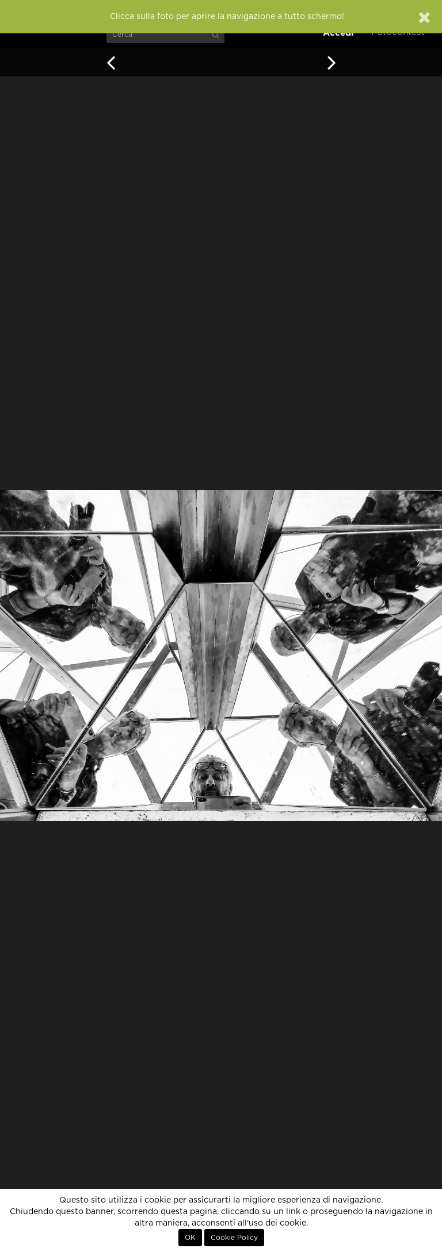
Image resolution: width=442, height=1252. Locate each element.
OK (190, 1237)
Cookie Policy (234, 1237)
